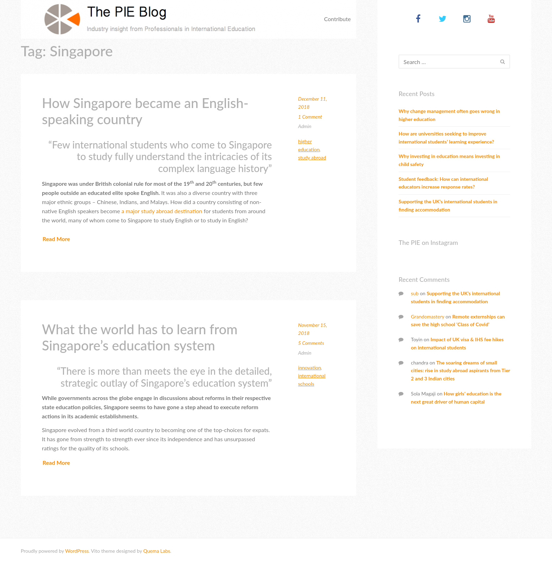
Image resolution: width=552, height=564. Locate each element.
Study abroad (312, 157)
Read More (56, 238)
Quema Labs (156, 551)
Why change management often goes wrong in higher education (449, 115)
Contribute (337, 18)
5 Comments (311, 343)
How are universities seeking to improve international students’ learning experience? (446, 138)
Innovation (309, 367)
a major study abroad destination (161, 211)
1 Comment (310, 117)
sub (415, 293)
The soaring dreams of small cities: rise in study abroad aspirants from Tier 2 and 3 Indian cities (460, 371)
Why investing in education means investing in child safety (449, 160)
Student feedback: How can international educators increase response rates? (443, 183)
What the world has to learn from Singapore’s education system (140, 337)
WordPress (77, 551)
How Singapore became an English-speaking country (145, 111)
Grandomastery (427, 316)
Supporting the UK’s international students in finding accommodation (448, 205)
